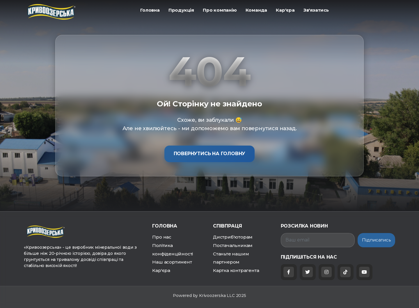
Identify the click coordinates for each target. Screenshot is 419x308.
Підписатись (376, 240)
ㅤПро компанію (220, 10)
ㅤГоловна (150, 10)
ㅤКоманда (256, 10)
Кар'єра (161, 270)
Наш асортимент (172, 262)
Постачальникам (233, 245)
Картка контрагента (236, 270)
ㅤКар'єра (285, 10)
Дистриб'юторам (233, 237)
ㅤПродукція (181, 10)
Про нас (161, 237)
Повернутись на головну (210, 153)
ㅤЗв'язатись (316, 10)
